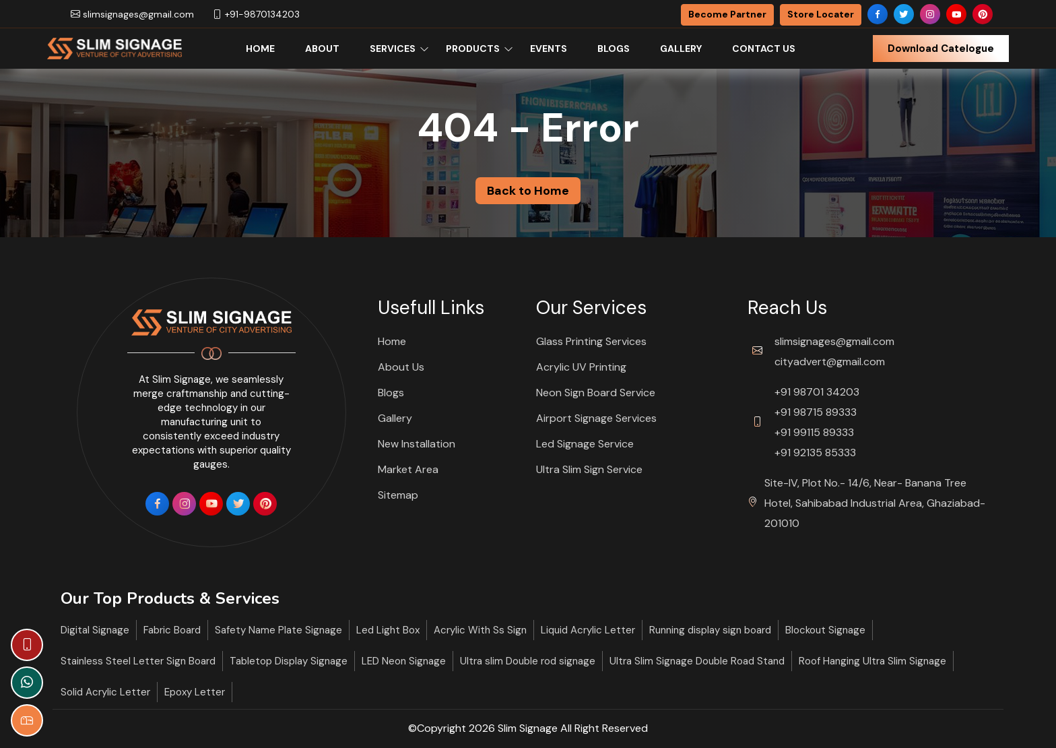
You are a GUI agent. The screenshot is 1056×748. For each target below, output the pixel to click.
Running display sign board (710, 630)
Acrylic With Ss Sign (480, 630)
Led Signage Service (585, 444)
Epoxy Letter (194, 692)
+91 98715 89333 (815, 412)
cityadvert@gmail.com (829, 361)
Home (260, 48)
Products (473, 48)
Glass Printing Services (591, 341)
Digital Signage (95, 630)
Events (548, 48)
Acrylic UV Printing (581, 367)
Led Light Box (388, 630)
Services (393, 48)
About (322, 48)
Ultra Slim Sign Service (589, 469)
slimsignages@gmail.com (132, 14)
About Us (401, 367)
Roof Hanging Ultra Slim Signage (872, 661)
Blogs (613, 48)
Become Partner (727, 14)
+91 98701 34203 (816, 392)
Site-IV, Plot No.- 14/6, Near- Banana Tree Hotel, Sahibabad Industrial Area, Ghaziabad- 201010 (874, 503)
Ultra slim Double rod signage (527, 661)
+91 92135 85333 (815, 452)
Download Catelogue (941, 48)
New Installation (416, 444)
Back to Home (528, 191)
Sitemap (398, 495)
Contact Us (763, 48)
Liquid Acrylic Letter (588, 630)
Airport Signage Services (596, 418)
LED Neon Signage (404, 661)
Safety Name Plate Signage (278, 630)
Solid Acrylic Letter (105, 692)
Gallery (681, 48)
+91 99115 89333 (814, 432)
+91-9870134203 (256, 14)
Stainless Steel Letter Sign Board (138, 661)
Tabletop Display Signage (289, 661)
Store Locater (820, 14)
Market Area (408, 469)
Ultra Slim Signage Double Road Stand (697, 661)
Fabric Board (172, 630)
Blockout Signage (825, 630)
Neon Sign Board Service (595, 392)
